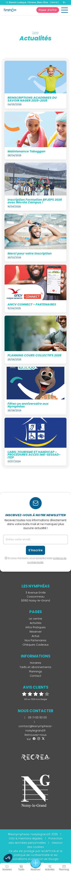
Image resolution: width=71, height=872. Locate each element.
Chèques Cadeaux (36, 645)
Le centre (35, 619)
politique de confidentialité (32, 855)
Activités (35, 623)
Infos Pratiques (36, 627)
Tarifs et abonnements (35, 667)
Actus (35, 636)
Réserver (36, 632)
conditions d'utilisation (28, 859)
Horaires (35, 663)
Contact (35, 676)
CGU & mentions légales (25, 838)
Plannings (35, 671)
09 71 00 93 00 (35, 717)
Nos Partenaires (35, 640)
